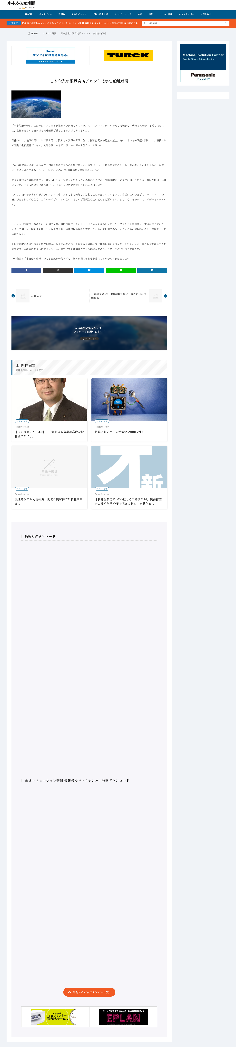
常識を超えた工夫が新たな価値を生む (120, 432)
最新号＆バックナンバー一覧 (91, 992)
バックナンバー (186, 14)
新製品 (62, 14)
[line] (121, 270)
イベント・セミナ (122, 14)
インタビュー (45, 14)
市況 (140, 14)
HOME (29, 14)
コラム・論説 (166, 14)
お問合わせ (205, 14)
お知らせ (36, 296)
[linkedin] (152, 270)
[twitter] (58, 270)
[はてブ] (89, 270)
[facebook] (26, 270)
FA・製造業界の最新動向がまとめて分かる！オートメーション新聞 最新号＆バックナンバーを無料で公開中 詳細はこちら (84, 23)
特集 (151, 14)
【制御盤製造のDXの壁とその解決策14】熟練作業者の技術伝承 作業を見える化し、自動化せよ (128, 501)
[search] (227, 23)
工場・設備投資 (100, 14)
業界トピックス (78, 14)
